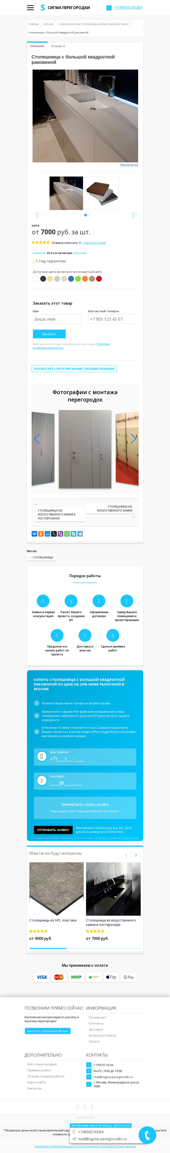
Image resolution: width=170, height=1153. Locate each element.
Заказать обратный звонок (47, 1031)
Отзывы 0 (58, 46)
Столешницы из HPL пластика (53, 920)
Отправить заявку (53, 830)
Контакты (96, 1023)
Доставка (96, 1029)
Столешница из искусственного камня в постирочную (56, 514)
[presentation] (37, 215)
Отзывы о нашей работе (45, 1076)
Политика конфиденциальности (117, 838)
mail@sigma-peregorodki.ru (113, 1077)
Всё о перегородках (42, 1064)
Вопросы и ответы (102, 1035)
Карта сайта (36, 1082)
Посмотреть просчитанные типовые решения (74, 369)
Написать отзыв (94, 243)
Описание (37, 46)
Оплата (94, 1041)
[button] (86, 215)
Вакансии (34, 1088)
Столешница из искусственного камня (114, 508)
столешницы (43, 557)
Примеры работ (39, 1070)
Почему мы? (98, 1017)
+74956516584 (103, 1065)
